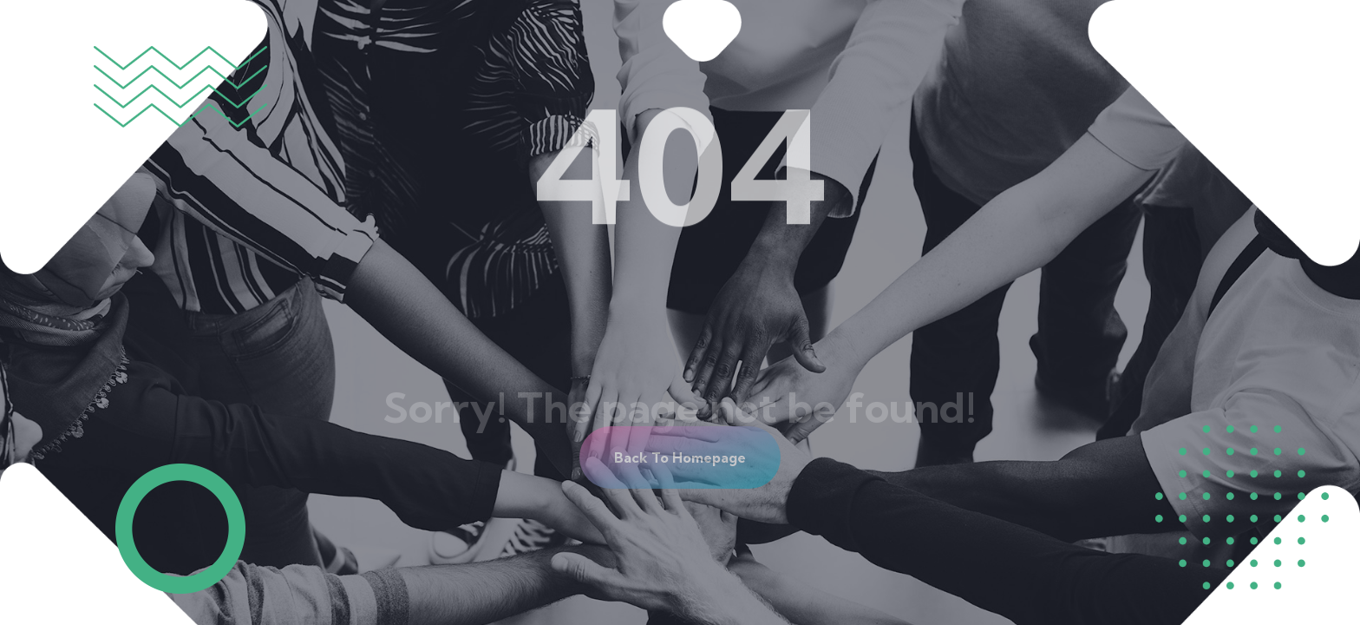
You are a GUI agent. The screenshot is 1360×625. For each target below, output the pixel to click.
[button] (680, 457)
